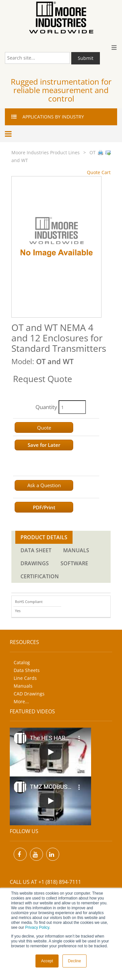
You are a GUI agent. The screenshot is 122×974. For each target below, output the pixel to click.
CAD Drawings (29, 694)
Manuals (23, 686)
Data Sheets (27, 670)
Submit (85, 58)
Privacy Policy (37, 927)
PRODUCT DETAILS (43, 537)
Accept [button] (47, 961)
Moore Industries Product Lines (45, 152)
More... (21, 701)
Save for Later (44, 445)
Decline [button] (74, 961)
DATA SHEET (35, 550)
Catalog (22, 662)
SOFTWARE (74, 563)
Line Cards (25, 678)
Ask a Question (44, 485)
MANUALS (76, 550)
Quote (44, 427)
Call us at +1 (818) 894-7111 (45, 881)
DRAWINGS (34, 563)
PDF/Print (44, 507)
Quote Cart (99, 172)
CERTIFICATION (39, 576)
